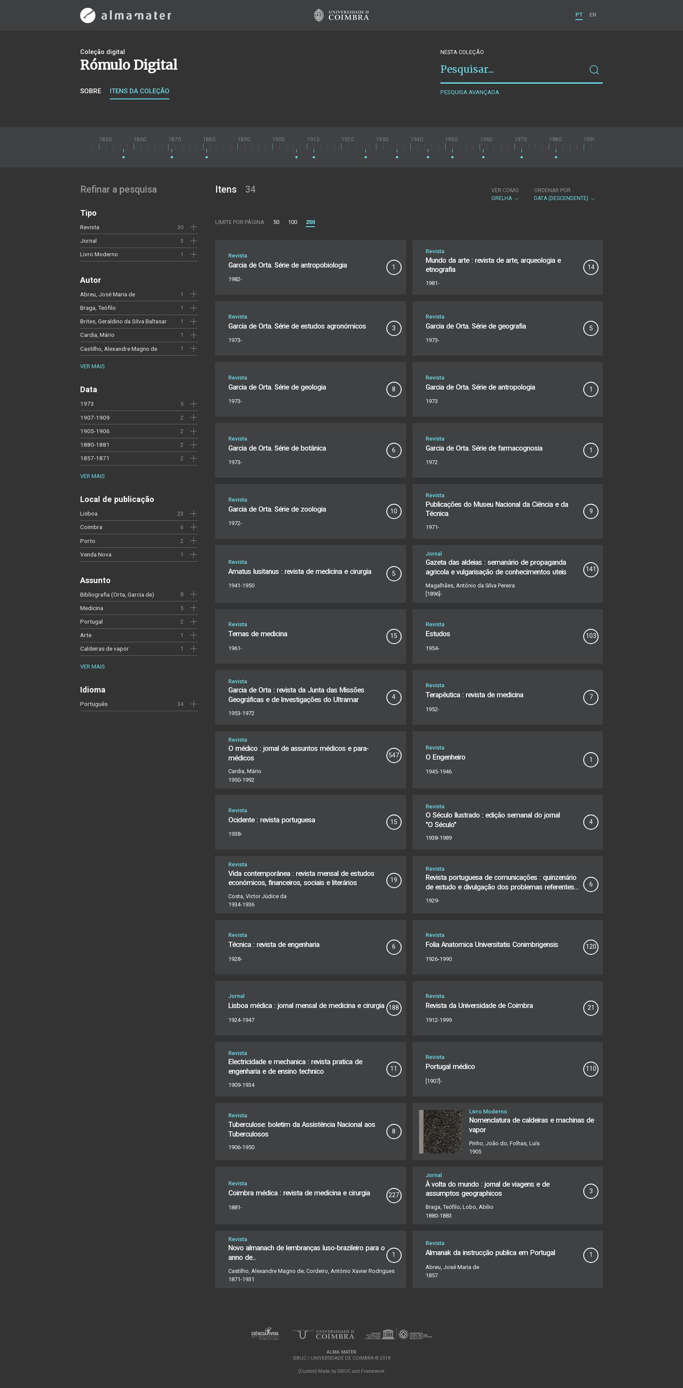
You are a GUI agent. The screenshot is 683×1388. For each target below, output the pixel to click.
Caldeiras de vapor (104, 648)
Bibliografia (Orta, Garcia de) (117, 594)
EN (592, 14)
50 (276, 222)
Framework (373, 1371)
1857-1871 (95, 458)
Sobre (90, 91)
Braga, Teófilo (98, 307)
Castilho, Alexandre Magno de (118, 348)
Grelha (505, 194)
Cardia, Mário (97, 334)
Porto (87, 540)
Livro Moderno (99, 254)
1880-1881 (95, 444)
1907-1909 (95, 417)
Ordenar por (552, 190)
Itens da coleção (139, 91)
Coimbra (91, 526)
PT (579, 14)
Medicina (91, 607)
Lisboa (89, 513)
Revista (89, 227)
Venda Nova (96, 554)
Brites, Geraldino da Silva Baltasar (123, 321)
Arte (85, 634)
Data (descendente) (565, 194)
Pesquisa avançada (469, 92)
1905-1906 (95, 431)
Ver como (505, 190)
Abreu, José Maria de (107, 294)
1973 (87, 403)
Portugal (91, 621)
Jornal (88, 240)
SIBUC (344, 1371)
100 (292, 222)
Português (94, 703)
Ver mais (92, 366)
